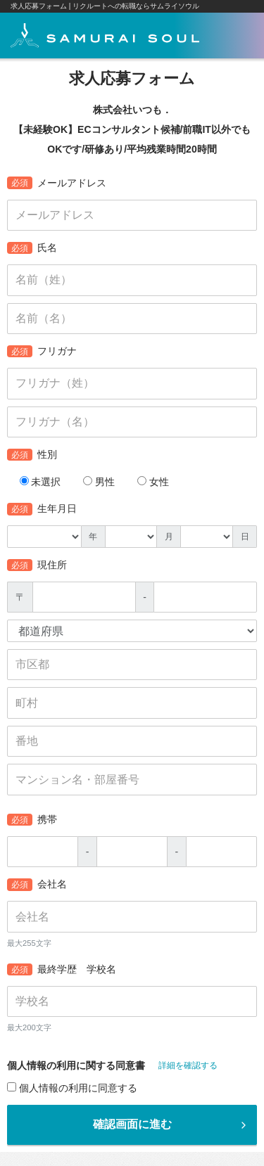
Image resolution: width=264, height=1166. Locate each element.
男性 (99, 481)
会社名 (37, 884)
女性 (153, 481)
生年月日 (42, 509)
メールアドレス (56, 183)
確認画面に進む (171, 1124)
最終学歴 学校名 (61, 969)
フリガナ (42, 351)
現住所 (37, 565)
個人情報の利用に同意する (72, 1088)
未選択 (40, 481)
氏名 (32, 248)
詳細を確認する (188, 1065)
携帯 (32, 820)
